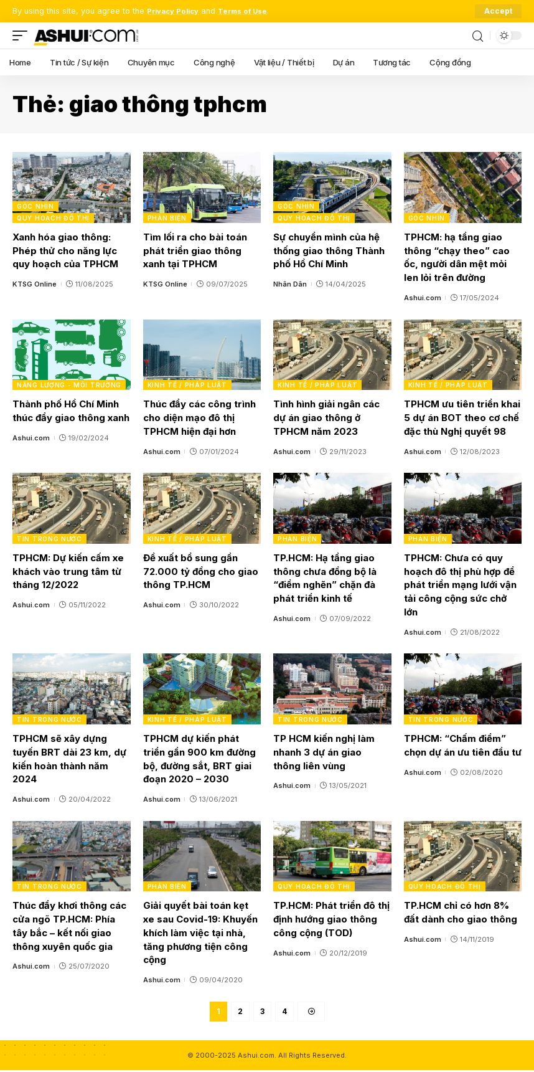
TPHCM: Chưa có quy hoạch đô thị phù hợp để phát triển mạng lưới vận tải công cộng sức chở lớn (460, 585)
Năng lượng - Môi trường (69, 385)
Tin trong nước (49, 539)
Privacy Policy (176, 11)
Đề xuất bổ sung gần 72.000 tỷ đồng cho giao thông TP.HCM (200, 571)
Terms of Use (251, 11)
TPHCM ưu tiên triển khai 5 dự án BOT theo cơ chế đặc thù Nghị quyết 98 (462, 417)
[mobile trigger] (23, 35)
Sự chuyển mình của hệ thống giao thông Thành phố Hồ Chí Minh (329, 250)
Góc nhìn (35, 206)
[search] (477, 35)
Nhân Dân (290, 284)
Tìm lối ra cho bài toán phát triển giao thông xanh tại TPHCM (195, 250)
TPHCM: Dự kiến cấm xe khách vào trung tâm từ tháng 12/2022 (68, 571)
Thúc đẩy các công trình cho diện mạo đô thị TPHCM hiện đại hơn (199, 417)
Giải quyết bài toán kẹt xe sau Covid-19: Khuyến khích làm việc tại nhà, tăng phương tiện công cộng (200, 932)
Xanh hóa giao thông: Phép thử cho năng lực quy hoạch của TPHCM (65, 250)
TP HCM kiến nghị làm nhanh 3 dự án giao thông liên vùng (324, 752)
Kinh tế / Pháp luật (187, 385)
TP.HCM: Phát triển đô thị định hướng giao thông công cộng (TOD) (331, 919)
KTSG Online (34, 284)
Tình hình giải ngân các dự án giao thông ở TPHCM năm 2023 (326, 417)
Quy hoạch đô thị (53, 218)
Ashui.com (422, 297)
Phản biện (167, 218)
